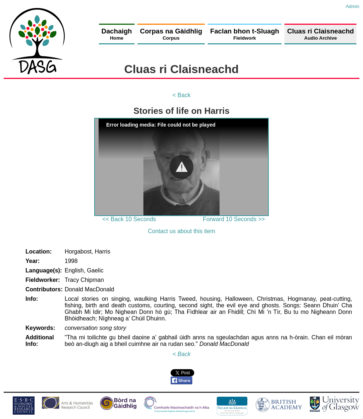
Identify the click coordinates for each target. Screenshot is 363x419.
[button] (181, 167)
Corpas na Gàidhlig (171, 34)
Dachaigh (116, 34)
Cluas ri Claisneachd (320, 34)
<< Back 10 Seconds (129, 219)
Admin (352, 6)
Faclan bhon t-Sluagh (244, 34)
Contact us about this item (181, 231)
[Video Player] (181, 167)
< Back (181, 95)
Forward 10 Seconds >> (234, 219)
